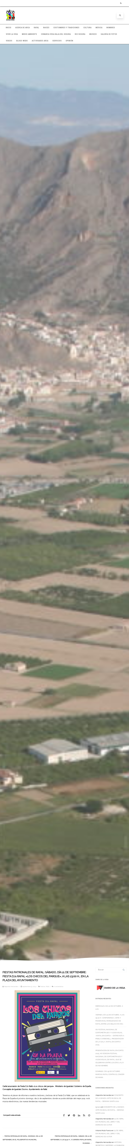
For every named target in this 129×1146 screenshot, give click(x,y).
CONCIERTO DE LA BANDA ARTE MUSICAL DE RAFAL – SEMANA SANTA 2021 (109, 1098)
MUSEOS (93, 34)
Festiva (42, 986)
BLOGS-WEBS (22, 41)
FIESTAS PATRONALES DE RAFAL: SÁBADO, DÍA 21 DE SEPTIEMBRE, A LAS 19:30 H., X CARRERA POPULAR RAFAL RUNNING (71, 1139)
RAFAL (36, 28)
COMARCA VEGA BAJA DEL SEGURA (56, 34)
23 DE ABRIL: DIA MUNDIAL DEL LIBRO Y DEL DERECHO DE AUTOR (109, 1122)
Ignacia (98, 1107)
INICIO (8, 28)
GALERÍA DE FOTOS (109, 34)
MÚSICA (99, 28)
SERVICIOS (57, 41)
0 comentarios (58, 986)
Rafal (47, 986)
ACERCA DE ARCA (22, 28)
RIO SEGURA (80, 34)
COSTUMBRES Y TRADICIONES (66, 28)
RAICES (46, 28)
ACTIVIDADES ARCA (40, 41)
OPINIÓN (69, 41)
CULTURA (87, 28)
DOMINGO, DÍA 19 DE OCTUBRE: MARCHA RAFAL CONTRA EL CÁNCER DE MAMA (109, 1074)
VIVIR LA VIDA (12, 34)
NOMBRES (110, 28)
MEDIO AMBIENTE (29, 34)
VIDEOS (9, 41)
